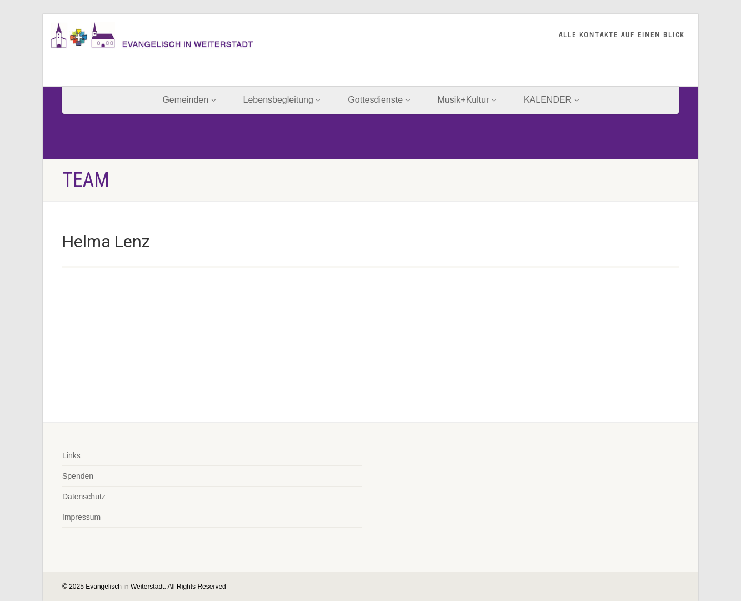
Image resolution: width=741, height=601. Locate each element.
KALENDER (551, 99)
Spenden (77, 476)
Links (71, 455)
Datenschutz (84, 496)
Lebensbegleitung (282, 99)
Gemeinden (188, 99)
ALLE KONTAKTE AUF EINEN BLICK (621, 35)
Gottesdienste (378, 99)
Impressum (81, 517)
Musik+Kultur (467, 99)
